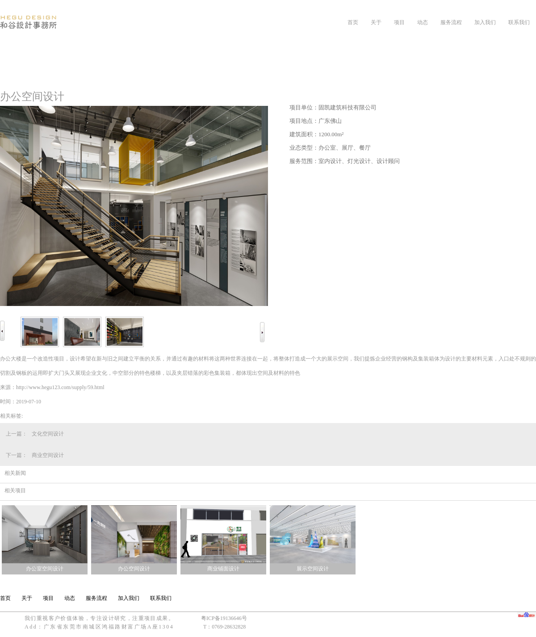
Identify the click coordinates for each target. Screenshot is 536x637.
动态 (422, 22)
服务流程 (451, 22)
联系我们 (519, 22)
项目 (399, 22)
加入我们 (485, 22)
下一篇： (16, 455)
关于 (376, 22)
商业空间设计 (48, 455)
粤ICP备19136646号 (224, 618)
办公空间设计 (134, 569)
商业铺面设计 (223, 569)
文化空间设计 (48, 434)
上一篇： (16, 434)
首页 (353, 22)
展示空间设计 (313, 569)
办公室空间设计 (44, 569)
